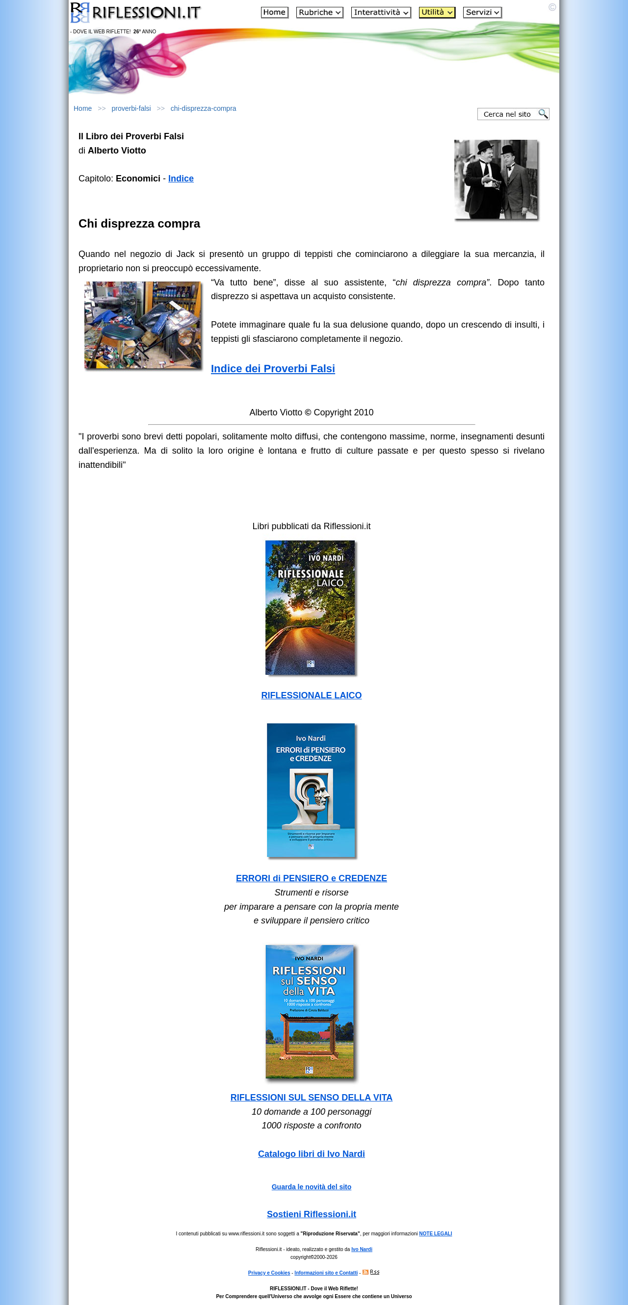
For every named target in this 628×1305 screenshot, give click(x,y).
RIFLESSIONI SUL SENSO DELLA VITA (312, 1097)
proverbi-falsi (131, 108)
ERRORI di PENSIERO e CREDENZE (311, 878)
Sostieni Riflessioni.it (311, 1214)
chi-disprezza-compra (203, 108)
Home (83, 108)
